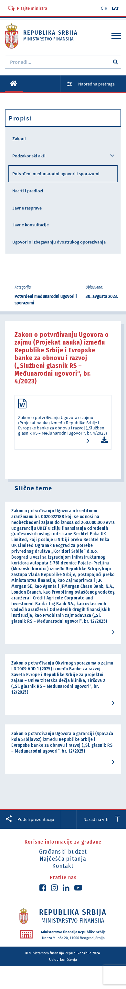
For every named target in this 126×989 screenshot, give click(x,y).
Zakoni (19, 139)
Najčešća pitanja (63, 858)
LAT (115, 8)
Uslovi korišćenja (63, 959)
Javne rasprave (27, 208)
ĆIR (104, 8)
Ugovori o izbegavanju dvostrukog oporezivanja (59, 242)
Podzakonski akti (29, 156)
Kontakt (63, 866)
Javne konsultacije (30, 225)
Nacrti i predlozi (27, 191)
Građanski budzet (63, 851)
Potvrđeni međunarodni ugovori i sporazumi (56, 173)
